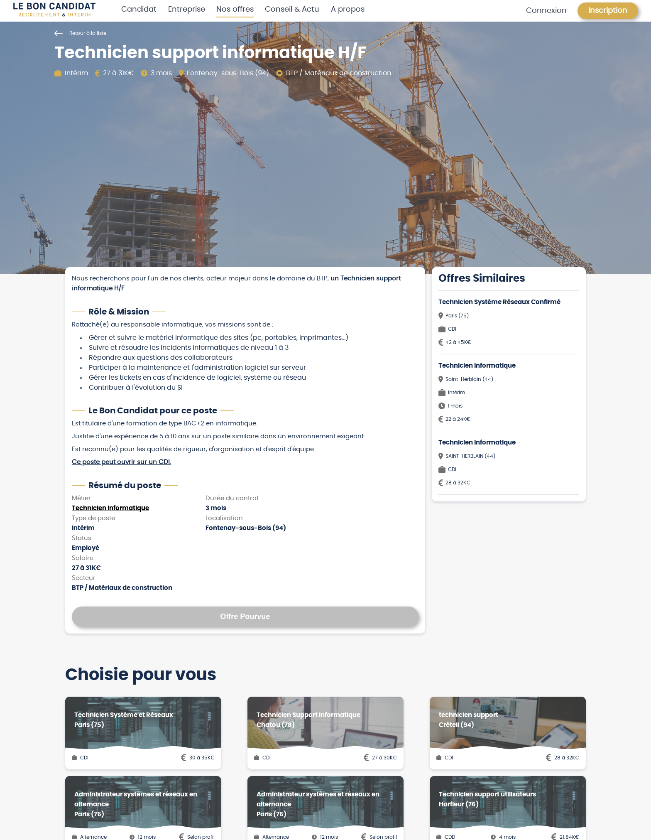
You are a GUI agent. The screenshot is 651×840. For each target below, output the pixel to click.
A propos (348, 9)
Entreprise (186, 9)
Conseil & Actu (292, 9)
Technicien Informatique (110, 508)
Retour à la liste (80, 33)
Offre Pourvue (245, 616)
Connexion (546, 11)
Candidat (139, 9)
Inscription (607, 11)
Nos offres (235, 9)
